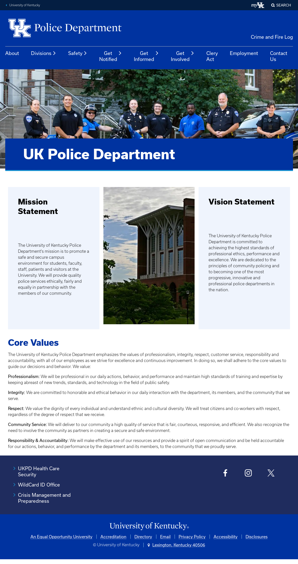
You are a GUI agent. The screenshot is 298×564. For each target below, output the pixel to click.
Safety (77, 53)
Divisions (43, 53)
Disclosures (257, 536)
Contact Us (278, 56)
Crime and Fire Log (272, 37)
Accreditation (113, 536)
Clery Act (212, 56)
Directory (143, 536)
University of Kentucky (24, 5)
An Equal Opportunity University (61, 536)
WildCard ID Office (39, 485)
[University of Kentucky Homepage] (149, 526)
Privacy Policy (192, 536)
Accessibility (226, 536)
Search (283, 5)
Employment (244, 53)
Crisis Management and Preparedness (44, 498)
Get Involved (182, 56)
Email (165, 536)
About (12, 53)
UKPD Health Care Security (38, 471)
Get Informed (146, 56)
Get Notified (110, 56)
